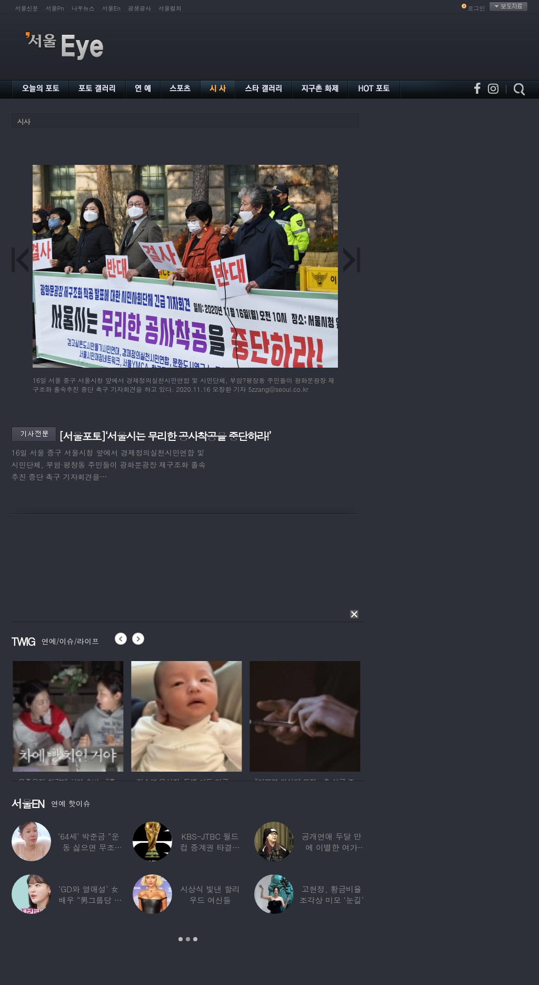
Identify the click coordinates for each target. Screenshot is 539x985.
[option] (86, 715)
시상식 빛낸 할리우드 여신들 (210, 894)
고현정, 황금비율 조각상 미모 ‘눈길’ (332, 894)
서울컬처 (170, 8)
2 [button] (188, 939)
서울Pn (55, 8)
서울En (111, 8)
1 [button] (180, 939)
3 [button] (195, 939)
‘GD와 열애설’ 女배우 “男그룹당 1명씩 (88, 900)
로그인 (476, 8)
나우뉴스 (83, 8)
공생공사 (139, 8)
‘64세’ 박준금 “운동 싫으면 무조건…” (88, 847)
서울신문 (26, 8)
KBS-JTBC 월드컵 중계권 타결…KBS (210, 847)
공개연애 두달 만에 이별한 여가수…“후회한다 (332, 847)
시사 (23, 121)
